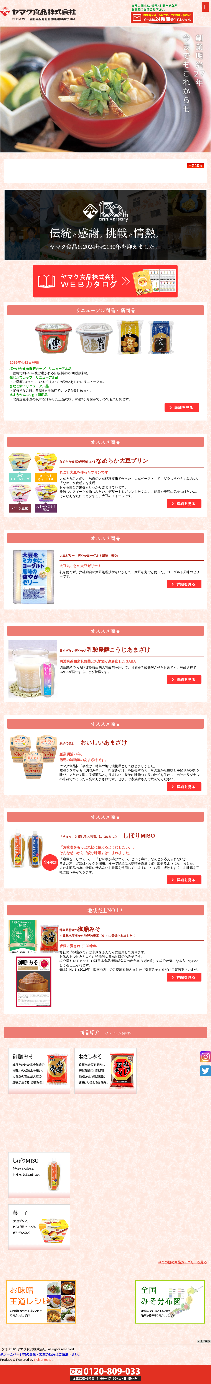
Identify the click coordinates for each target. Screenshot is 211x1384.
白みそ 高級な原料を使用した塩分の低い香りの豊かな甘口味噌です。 (171, 1071)
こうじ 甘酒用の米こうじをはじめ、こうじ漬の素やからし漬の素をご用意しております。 (105, 1123)
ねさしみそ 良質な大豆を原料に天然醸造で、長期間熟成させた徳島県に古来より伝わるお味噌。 (105, 1071)
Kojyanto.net (43, 1359)
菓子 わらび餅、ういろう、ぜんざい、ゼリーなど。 (39, 1227)
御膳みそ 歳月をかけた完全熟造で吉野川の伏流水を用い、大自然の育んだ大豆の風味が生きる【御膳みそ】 (39, 1071)
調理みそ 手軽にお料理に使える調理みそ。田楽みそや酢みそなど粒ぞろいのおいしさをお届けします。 (171, 1123)
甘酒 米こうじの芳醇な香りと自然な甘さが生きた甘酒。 (105, 1175)
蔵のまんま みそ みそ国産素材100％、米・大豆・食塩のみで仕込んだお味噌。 (39, 1123)
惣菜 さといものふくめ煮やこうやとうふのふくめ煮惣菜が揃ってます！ (171, 1175)
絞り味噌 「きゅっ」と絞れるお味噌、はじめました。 (39, 1175)
